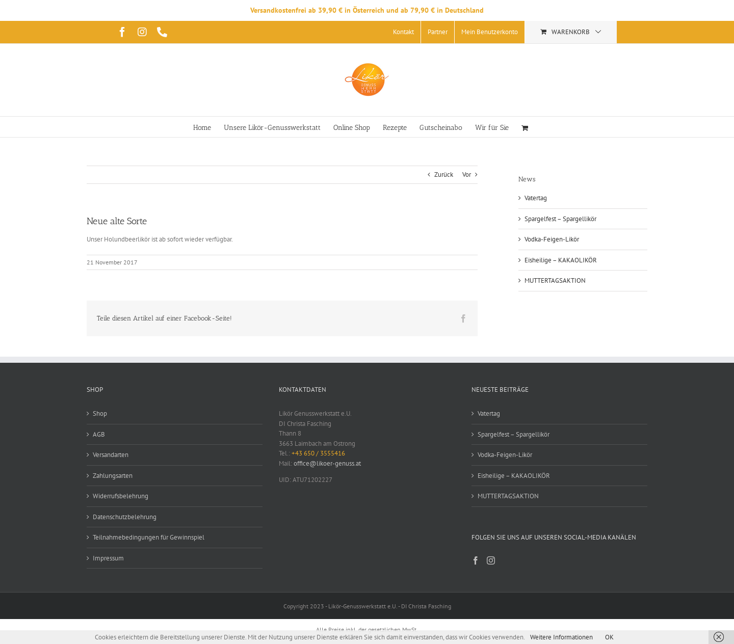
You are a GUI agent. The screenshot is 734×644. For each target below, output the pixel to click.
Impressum (108, 558)
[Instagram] (491, 560)
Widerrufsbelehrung (120, 496)
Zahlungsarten (113, 475)
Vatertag (536, 198)
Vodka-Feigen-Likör (552, 239)
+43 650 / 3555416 (318, 453)
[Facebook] (475, 560)
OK (609, 637)
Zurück (443, 174)
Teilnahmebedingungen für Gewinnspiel (148, 537)
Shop (100, 413)
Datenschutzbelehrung (124, 517)
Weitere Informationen (561, 637)
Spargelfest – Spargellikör (560, 218)
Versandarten (110, 454)
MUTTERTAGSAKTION (555, 280)
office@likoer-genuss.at (327, 463)
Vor (466, 174)
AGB (99, 434)
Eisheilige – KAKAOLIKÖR (561, 260)
